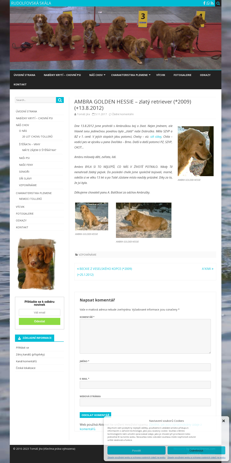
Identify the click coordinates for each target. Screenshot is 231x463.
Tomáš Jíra (83, 114)
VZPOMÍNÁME (87, 254)
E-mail (84, 378)
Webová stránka (90, 396)
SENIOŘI (24, 171)
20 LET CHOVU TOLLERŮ (37, 136)
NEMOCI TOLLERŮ (30, 199)
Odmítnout (196, 450)
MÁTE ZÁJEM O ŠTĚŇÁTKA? (39, 150)
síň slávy (155, 137)
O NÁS (23, 131)
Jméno (84, 361)
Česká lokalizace (26, 368)
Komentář (87, 317)
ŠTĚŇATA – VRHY (29, 144)
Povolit (136, 450)
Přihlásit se (22, 347)
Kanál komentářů (26, 361)
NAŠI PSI (24, 158)
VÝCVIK (160, 75)
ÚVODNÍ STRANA (24, 75)
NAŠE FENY (26, 165)
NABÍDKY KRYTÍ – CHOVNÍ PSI (62, 75)
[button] (223, 421)
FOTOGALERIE (182, 75)
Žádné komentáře (123, 114)
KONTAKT (20, 84)
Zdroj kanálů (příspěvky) (30, 354)
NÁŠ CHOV (96, 75)
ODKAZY (205, 75)
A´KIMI (207, 269)
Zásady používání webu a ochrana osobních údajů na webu (136, 457)
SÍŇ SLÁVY (25, 178)
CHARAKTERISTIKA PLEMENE (129, 75)
